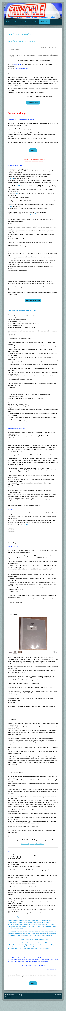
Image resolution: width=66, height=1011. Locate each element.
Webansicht (57, 995)
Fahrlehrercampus (33, 102)
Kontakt (33, 150)
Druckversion (10, 995)
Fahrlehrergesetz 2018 (33, 300)
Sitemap (19, 995)
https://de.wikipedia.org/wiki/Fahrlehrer (32, 844)
